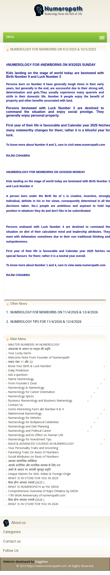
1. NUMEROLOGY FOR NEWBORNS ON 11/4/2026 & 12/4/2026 (52, 312)
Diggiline (41, 562)
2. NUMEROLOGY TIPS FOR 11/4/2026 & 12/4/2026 (43, 322)
